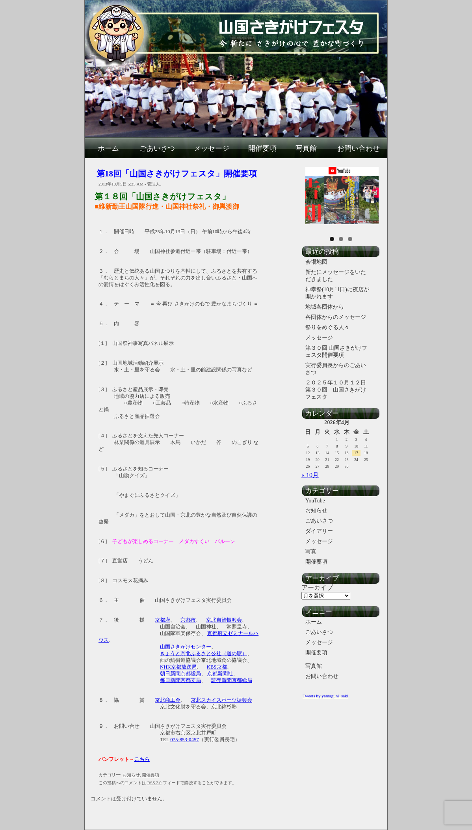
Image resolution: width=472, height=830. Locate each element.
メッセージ (211, 148)
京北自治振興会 (224, 620)
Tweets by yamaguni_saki (325, 695)
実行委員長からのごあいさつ (335, 368)
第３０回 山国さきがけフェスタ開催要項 (336, 351)
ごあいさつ (157, 148)
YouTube (315, 501)
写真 (310, 552)
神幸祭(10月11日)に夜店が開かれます (337, 293)
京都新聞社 (220, 673)
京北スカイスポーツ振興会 (221, 700)
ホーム (108, 148)
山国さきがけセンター (185, 647)
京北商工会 (167, 700)
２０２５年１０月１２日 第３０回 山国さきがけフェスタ (338, 390)
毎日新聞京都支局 (180, 680)
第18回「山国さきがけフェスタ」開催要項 (177, 173)
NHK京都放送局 (178, 667)
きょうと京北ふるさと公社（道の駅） (203, 653)
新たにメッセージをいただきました (335, 275)
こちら (142, 759)
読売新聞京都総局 (231, 680)
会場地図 (316, 262)
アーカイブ (317, 587)
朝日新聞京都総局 (180, 673)
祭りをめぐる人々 (327, 327)
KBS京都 (217, 667)
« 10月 (310, 475)
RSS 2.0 (154, 782)
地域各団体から (324, 307)
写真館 (306, 148)
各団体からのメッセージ (335, 317)
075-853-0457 (184, 739)
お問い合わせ (358, 148)
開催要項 (262, 148)
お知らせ (131, 774)
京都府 (162, 620)
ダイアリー (319, 531)
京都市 (188, 620)
